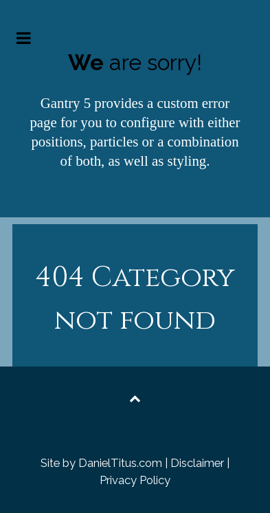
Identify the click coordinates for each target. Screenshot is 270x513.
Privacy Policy (135, 480)
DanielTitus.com (120, 463)
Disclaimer (197, 463)
